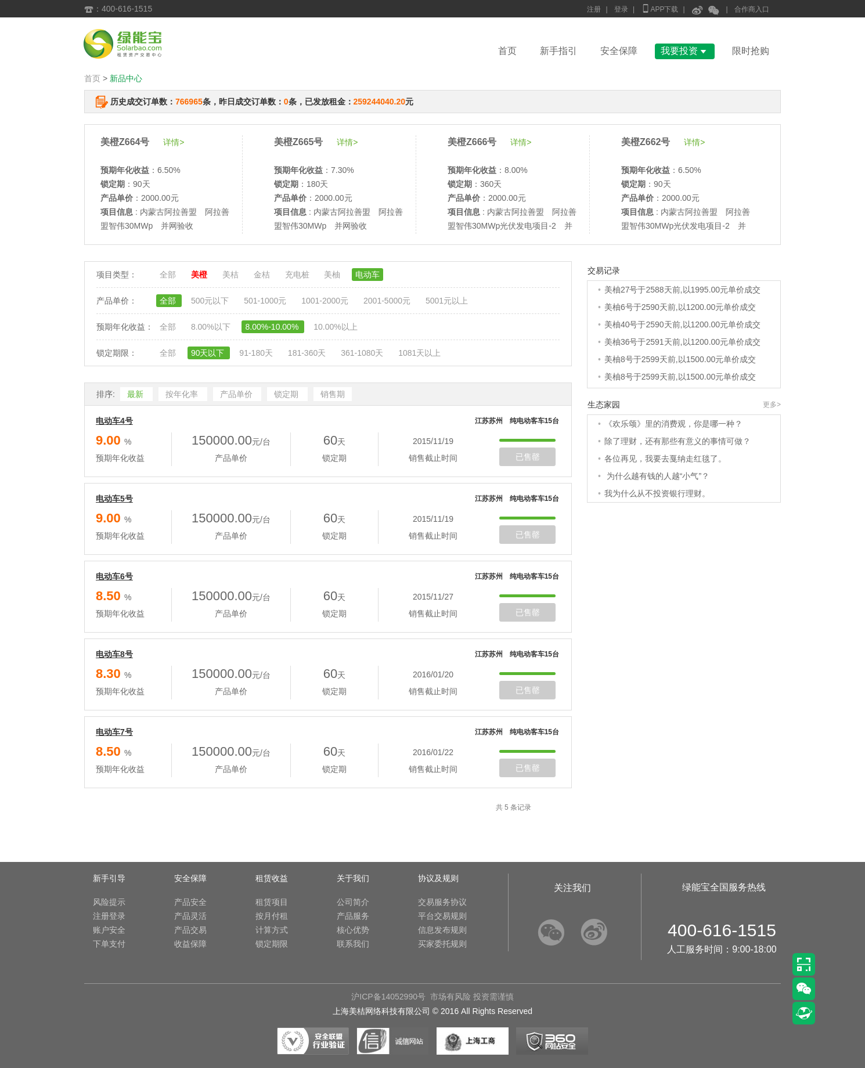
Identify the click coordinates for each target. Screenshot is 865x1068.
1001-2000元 (326, 300)
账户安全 (109, 929)
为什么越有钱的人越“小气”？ (656, 476)
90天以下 (208, 353)
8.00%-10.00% (273, 326)
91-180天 (257, 353)
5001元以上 (447, 300)
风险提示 (109, 902)
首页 (507, 51)
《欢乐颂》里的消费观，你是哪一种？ (673, 423)
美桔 (231, 274)
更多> (772, 404)
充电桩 (298, 274)
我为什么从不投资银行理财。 (657, 493)
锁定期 (287, 394)
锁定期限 (271, 943)
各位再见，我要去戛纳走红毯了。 (665, 458)
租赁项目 (271, 902)
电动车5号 (114, 498)
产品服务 (353, 916)
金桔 (263, 274)
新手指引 (558, 51)
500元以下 (211, 300)
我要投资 (685, 51)
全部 (169, 274)
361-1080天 (363, 353)
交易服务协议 (442, 902)
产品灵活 (190, 916)
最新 (136, 394)
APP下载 (659, 8)
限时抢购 (750, 51)
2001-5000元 (388, 300)
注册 (594, 9)
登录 (621, 9)
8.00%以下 (212, 326)
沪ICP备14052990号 (388, 996)
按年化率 (182, 394)
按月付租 (271, 916)
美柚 (333, 274)
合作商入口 (751, 9)
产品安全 (190, 902)
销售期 (332, 394)
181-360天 (308, 353)
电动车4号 (114, 420)
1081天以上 (419, 353)
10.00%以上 (335, 326)
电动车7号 (114, 732)
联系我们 (353, 943)
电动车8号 (114, 654)
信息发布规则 (442, 929)
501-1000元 (266, 300)
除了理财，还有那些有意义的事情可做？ (677, 441)
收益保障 (190, 943)
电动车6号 (114, 576)
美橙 (200, 274)
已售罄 (528, 456)
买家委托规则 (442, 943)
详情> (173, 142)
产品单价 (237, 394)
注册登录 (109, 916)
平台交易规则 (442, 916)
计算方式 (271, 929)
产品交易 (190, 929)
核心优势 (353, 929)
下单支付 (109, 943)
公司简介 (353, 902)
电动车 (367, 274)
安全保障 (618, 51)
